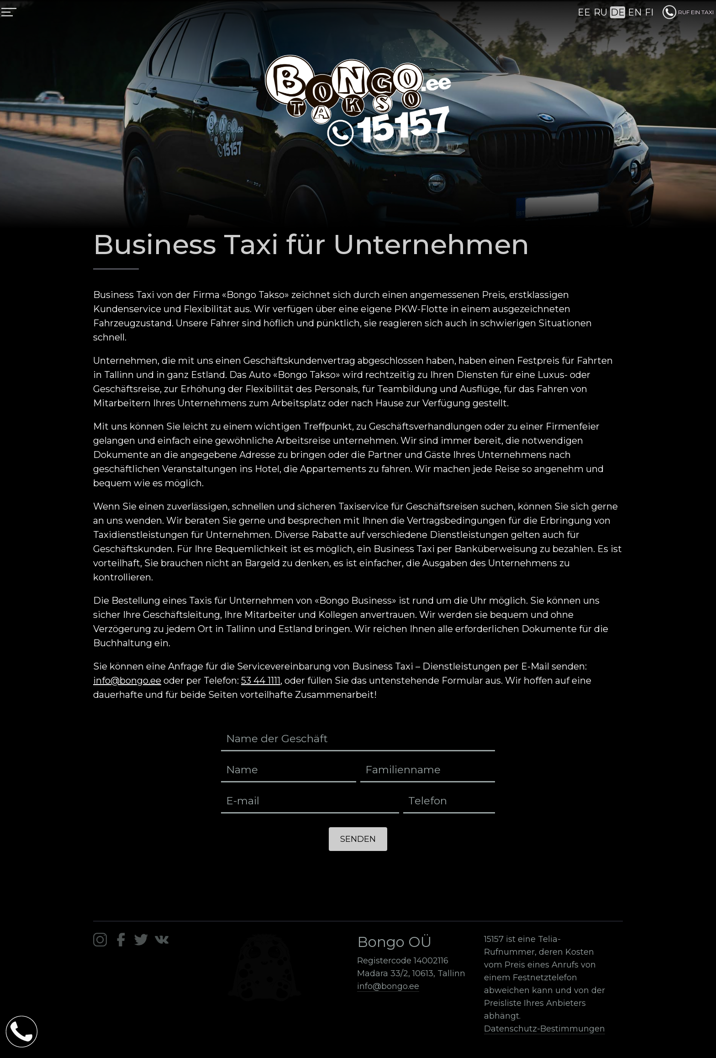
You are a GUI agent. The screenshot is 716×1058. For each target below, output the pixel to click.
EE (584, 12)
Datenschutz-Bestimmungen (544, 1029)
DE (618, 12)
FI (649, 12)
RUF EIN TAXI (688, 12)
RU (600, 12)
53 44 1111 (260, 680)
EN (635, 12)
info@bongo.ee (127, 680)
